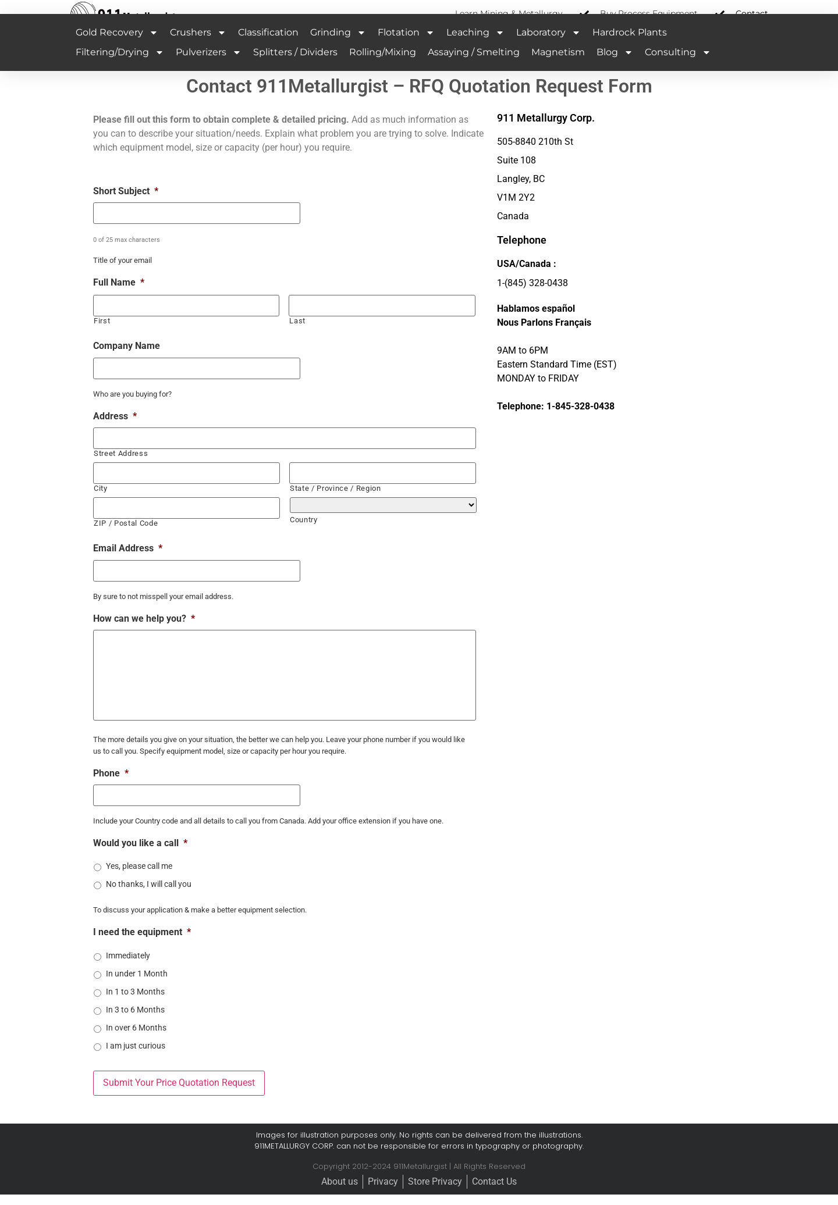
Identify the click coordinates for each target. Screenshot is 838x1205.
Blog (614, 66)
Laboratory (548, 46)
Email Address (127, 559)
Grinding (338, 46)
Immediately (128, 967)
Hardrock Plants (629, 45)
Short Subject (125, 204)
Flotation (406, 46)
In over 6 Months (136, 1039)
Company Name (126, 358)
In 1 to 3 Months (135, 1003)
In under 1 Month (137, 985)
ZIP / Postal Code (126, 533)
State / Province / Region (335, 499)
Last (297, 333)
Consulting (678, 66)
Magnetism (558, 65)
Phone (111, 785)
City (101, 499)
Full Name (118, 295)
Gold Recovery (117, 46)
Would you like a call (140, 855)
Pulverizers (209, 66)
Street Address (121, 465)
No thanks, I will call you (148, 896)
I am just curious (135, 1058)
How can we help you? (144, 628)
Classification (268, 45)
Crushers (198, 46)
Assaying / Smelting (474, 65)
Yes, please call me (139, 878)
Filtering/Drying (120, 66)
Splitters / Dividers (295, 65)
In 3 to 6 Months (135, 1021)
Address (115, 428)
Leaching (475, 46)
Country (304, 530)
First (102, 333)
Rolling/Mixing (382, 65)
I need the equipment (142, 944)
